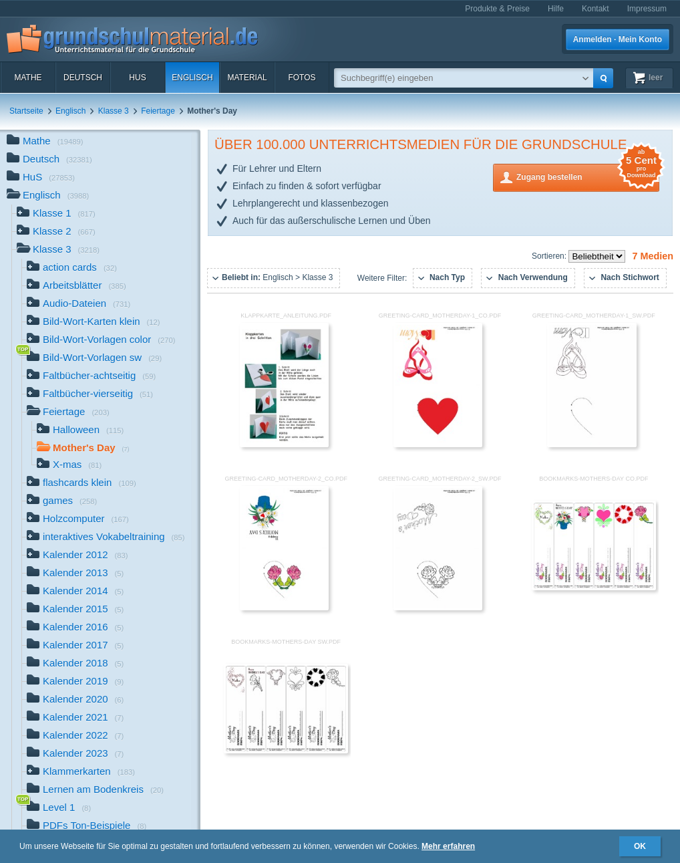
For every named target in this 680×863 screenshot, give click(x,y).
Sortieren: (550, 256)
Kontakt (595, 8)
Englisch (192, 77)
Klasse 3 (113, 111)
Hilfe (556, 8)
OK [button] (640, 846)
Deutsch (82, 77)
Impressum (647, 8)
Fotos (301, 77)
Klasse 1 (56, 214)
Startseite (26, 111)
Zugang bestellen (587, 176)
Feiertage (158, 111)
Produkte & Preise (497, 8)
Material (247, 77)
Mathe (27, 77)
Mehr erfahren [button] (448, 846)
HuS (137, 77)
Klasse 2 (56, 232)
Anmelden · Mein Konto (617, 39)
